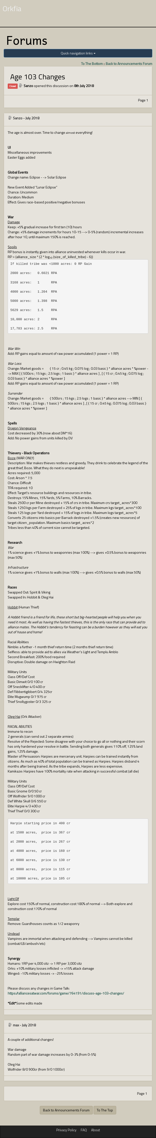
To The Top (105, 1110)
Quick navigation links (78, 53)
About (95, 1130)
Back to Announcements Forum (129, 63)
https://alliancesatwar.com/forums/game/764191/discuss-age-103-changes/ (66, 993)
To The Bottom (92, 63)
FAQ (84, 1130)
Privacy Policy (66, 1130)
